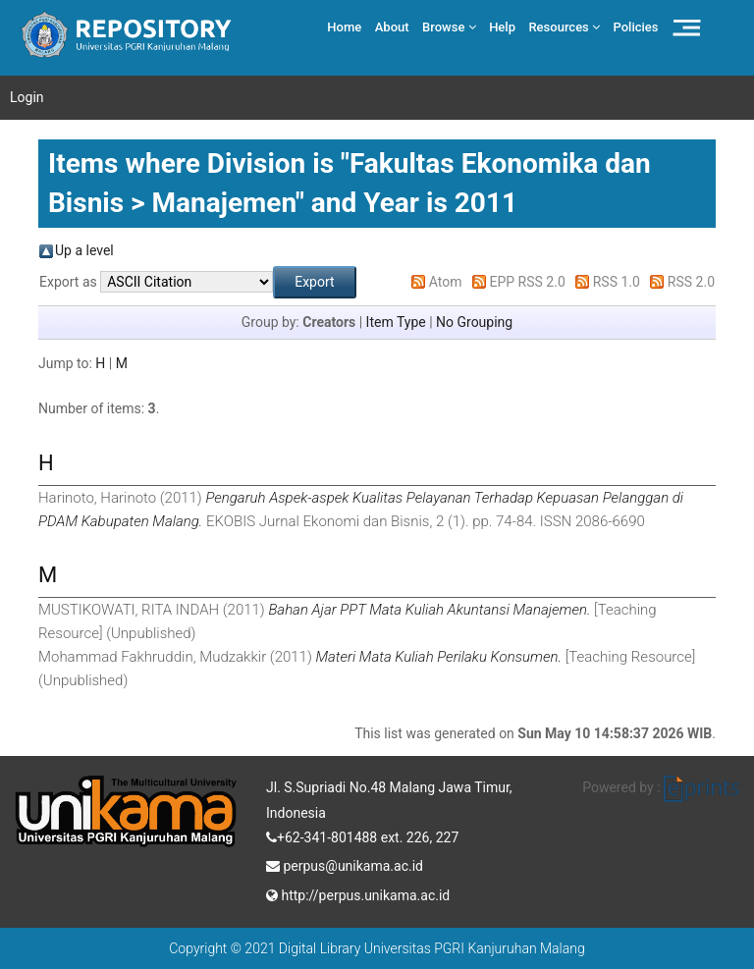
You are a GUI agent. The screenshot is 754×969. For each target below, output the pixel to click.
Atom (445, 282)
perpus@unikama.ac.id (344, 864)
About (392, 27)
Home (344, 27)
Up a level (84, 250)
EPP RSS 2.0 (528, 282)
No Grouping (474, 322)
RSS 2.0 (691, 282)
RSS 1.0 (616, 282)
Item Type (396, 322)
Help (502, 27)
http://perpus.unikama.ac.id (358, 893)
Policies (636, 27)
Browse (449, 27)
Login (27, 97)
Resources (564, 27)
